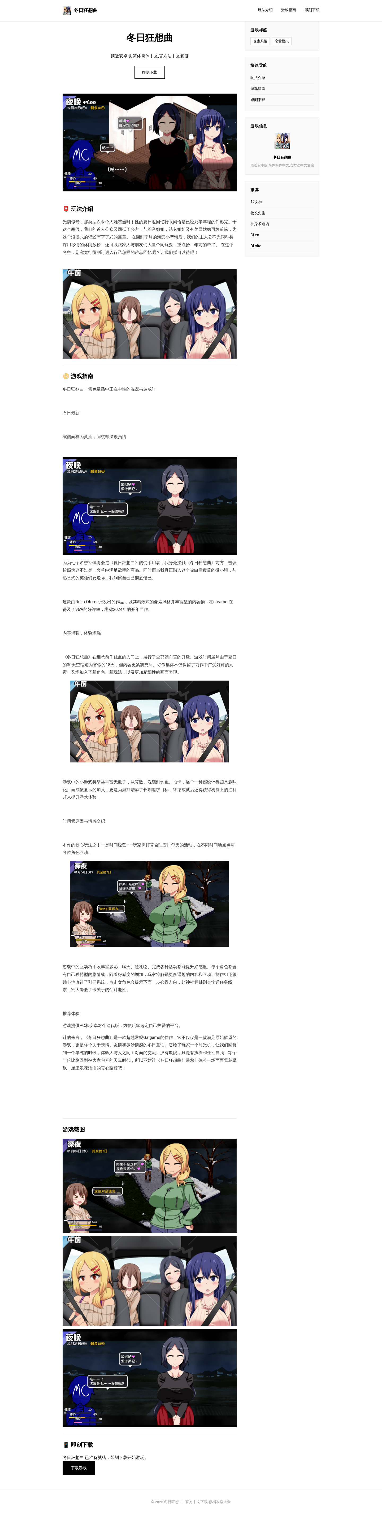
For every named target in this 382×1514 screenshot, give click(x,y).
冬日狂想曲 (80, 10)
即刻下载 (312, 10)
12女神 (256, 202)
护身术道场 (259, 224)
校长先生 (257, 213)
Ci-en (254, 235)
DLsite (255, 246)
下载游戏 (79, 1468)
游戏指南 (288, 10)
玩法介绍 (265, 10)
